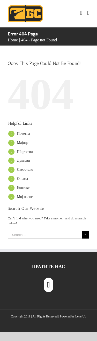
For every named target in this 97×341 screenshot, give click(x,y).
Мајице (22, 143)
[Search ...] (45, 235)
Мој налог (25, 197)
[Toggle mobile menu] (88, 13)
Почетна (23, 134)
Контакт (23, 188)
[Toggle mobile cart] (81, 13)
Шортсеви (25, 152)
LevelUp (80, 316)
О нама (22, 179)
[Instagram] (48, 285)
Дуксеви (23, 160)
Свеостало (25, 170)
